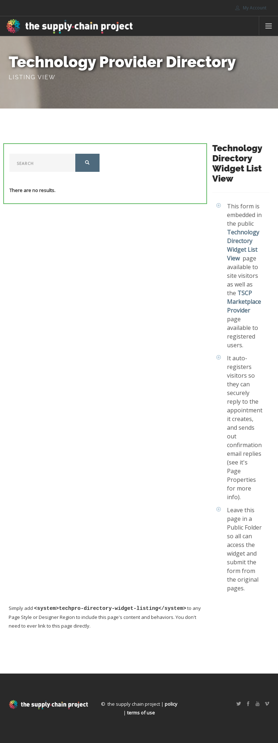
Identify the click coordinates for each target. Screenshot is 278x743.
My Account (250, 8)
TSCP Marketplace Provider (244, 301)
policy (171, 704)
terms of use (141, 712)
